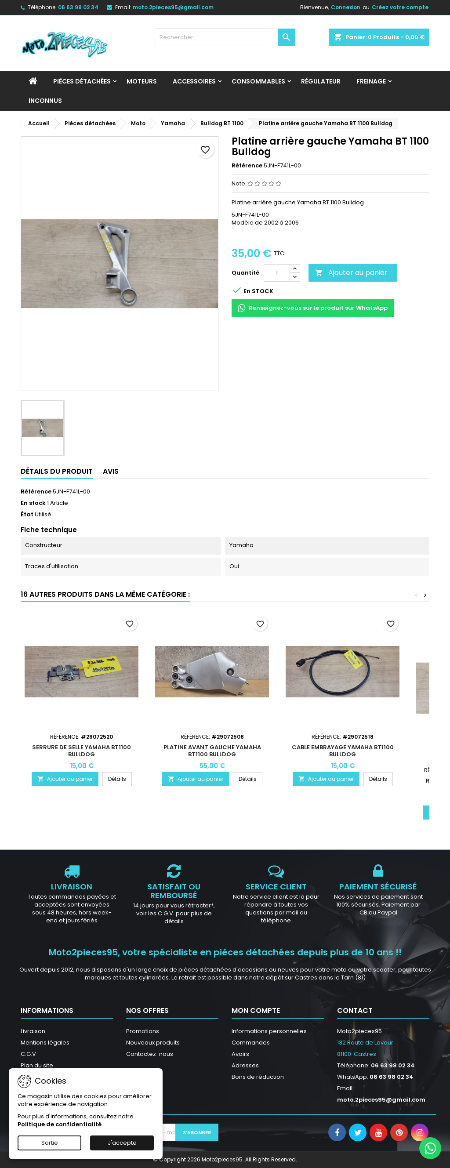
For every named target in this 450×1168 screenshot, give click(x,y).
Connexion (345, 7)
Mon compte (256, 1010)
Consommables (258, 81)
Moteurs (142, 81)
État (27, 515)
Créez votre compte (400, 7)
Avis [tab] (111, 471)
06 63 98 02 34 (78, 7)
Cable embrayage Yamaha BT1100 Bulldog (343, 750)
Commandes (251, 1042)
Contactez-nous (149, 1054)
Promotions (142, 1031)
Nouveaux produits (153, 1042)
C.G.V (28, 1054)
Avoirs (240, 1054)
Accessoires (194, 81)
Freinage (371, 81)
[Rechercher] (225, 37)
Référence (247, 166)
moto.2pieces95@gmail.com (173, 7)
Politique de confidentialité (60, 1124)
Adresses (245, 1065)
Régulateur (321, 81)
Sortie (49, 1143)
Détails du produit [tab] (57, 471)
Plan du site (37, 1065)
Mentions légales (45, 1042)
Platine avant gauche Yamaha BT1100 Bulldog (212, 750)
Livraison (33, 1031)
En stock (33, 503)
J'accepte (122, 1143)
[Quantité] (277, 273)
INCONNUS (45, 100)
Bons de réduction (258, 1077)
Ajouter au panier (351, 273)
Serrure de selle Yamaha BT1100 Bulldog (81, 750)
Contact (355, 1010)
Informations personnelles (269, 1031)
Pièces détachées (82, 81)
